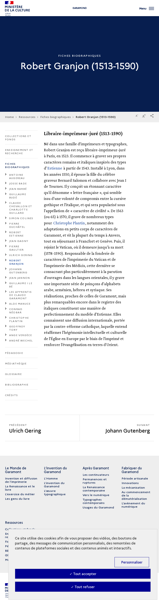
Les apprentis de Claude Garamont (20, 295)
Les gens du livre (17, 498)
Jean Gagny (18, 241)
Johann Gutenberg (18, 270)
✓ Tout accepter (83, 573)
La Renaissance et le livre (20, 487)
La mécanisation (133, 487)
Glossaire (13, 374)
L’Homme (51, 478)
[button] (152, 115)
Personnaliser (131, 562)
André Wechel (21, 340)
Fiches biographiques (17, 165)
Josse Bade (18, 183)
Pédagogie (14, 352)
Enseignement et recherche (19, 151)
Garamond (79, 12)
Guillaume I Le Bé (20, 284)
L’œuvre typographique (55, 492)
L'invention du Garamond (54, 484)
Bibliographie (17, 384)
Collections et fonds (18, 137)
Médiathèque (15, 363)
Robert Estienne (16, 233)
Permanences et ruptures (95, 480)
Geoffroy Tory (17, 327)
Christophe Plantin (19, 319)
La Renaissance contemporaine (94, 488)
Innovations (130, 483)
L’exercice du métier (20, 494)
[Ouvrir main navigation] (146, 10)
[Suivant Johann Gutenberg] (117, 428)
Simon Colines (21, 218)
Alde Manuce (19, 303)
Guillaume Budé (17, 195)
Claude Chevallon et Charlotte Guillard (20, 207)
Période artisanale (135, 478)
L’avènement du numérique (133, 504)
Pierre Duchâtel (17, 225)
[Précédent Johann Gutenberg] (42, 428)
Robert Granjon (16, 261)
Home (9, 117)
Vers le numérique (96, 495)
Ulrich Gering (21, 255)
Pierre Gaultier (16, 247)
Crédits (11, 395)
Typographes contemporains (94, 501)
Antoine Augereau (17, 176)
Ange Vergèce (20, 335)
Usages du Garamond (98, 507)
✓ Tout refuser (83, 586)
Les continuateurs (96, 474)
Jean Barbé (18, 188)
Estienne (54, 168)
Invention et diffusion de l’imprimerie (21, 480)
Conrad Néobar (15, 310)
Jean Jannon (19, 277)
